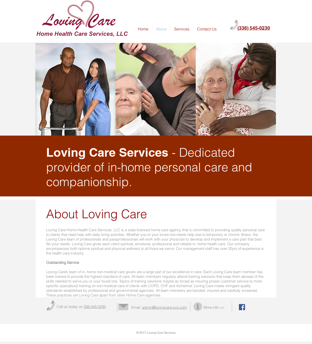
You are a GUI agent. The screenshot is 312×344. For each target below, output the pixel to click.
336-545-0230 (95, 306)
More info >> (214, 307)
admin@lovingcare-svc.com (164, 307)
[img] (75, 89)
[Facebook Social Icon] (242, 307)
